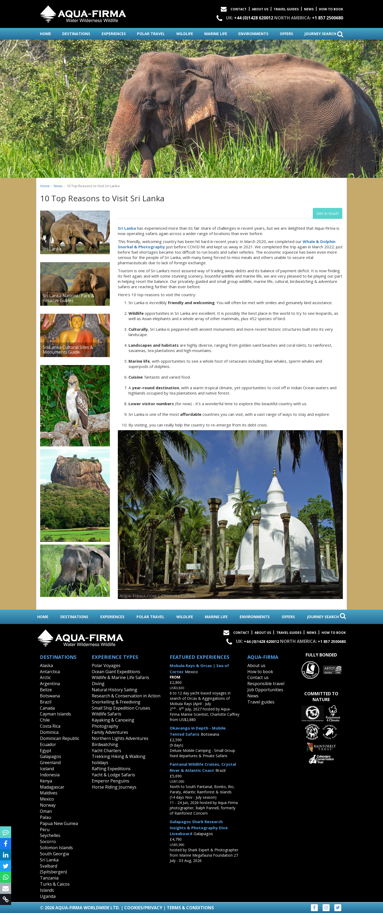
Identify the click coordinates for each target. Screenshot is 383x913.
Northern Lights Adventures (120, 738)
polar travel (151, 33)
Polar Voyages (106, 665)
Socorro (48, 841)
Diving (98, 683)
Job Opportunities (265, 690)
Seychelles (50, 835)
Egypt (45, 750)
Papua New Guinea (59, 823)
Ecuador (48, 744)
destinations (76, 33)
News (309, 9)
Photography (105, 726)
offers (286, 33)
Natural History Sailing (114, 690)
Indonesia (50, 775)
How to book (331, 9)
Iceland (47, 769)
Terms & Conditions (190, 908)
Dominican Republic (59, 738)
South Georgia (54, 854)
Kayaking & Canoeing (113, 720)
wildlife (184, 33)
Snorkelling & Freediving (116, 702)
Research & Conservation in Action (126, 696)
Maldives (48, 793)
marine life (215, 33)
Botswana (50, 696)
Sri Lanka (127, 228)
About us (256, 665)
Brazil (45, 702)
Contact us (258, 677)
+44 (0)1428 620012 (253, 18)
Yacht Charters (106, 750)
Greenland (50, 762)
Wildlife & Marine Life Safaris (120, 677)
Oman (46, 811)
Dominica (49, 732)
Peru (44, 829)
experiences (114, 33)
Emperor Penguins (110, 781)
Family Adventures (110, 732)
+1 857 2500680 (327, 18)
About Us (260, 9)
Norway (48, 805)
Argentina (50, 683)
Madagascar (52, 787)
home (45, 33)
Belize (46, 690)
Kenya (46, 781)
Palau (45, 817)
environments (253, 33)
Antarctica (50, 672)
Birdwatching (105, 744)
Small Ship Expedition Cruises (121, 708)
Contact (239, 9)
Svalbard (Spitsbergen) (53, 869)
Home (45, 185)
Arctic (45, 677)
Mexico (47, 799)
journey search (323, 34)
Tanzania (49, 878)
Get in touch (328, 213)
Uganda (48, 896)
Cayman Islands (55, 714)
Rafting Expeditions (111, 769)
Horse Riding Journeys (114, 787)
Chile (45, 720)
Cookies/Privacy (143, 908)
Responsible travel (265, 683)
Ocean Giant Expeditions (116, 672)
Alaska (46, 665)
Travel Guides (286, 9)
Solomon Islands (56, 848)
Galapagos (50, 756)
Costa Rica (50, 726)
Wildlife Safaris (106, 714)
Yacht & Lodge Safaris (113, 775)
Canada (47, 708)
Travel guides (260, 702)
